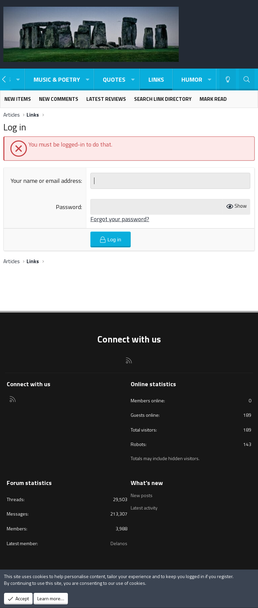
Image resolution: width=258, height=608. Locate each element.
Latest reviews (106, 99)
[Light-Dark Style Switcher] (228, 79)
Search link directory (162, 99)
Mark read (213, 99)
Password (68, 206)
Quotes (114, 79)
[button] (18, 79)
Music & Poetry (57, 79)
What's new (147, 482)
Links (156, 79)
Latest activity (144, 507)
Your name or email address (46, 180)
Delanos (119, 543)
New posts (142, 495)
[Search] (247, 79)
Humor (191, 79)
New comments (58, 99)
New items (17, 99)
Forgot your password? (119, 219)
